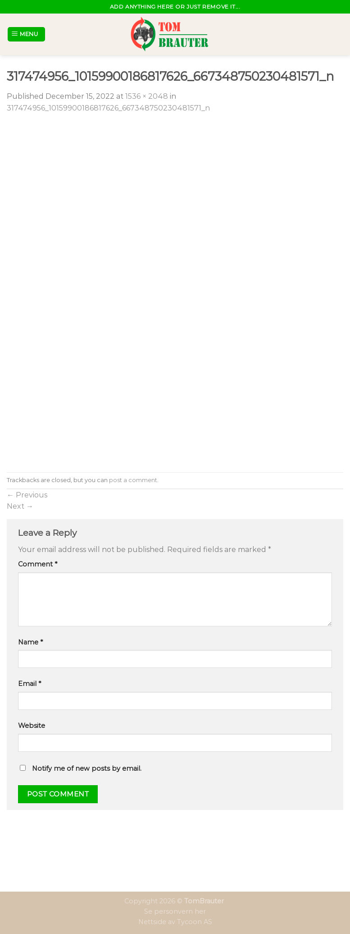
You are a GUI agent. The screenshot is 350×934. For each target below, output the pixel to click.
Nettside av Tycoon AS (175, 922)
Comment (37, 564)
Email (29, 684)
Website (31, 726)
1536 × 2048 (146, 96)
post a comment (133, 480)
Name (30, 642)
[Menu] (26, 34)
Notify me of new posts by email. (86, 768)
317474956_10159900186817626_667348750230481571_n (108, 108)
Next (20, 506)
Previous (27, 495)
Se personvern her (175, 911)
